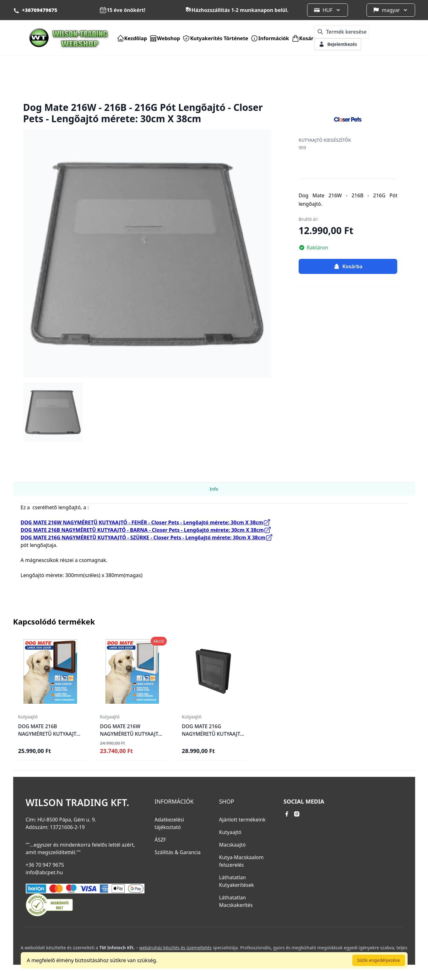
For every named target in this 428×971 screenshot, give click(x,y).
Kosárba (347, 266)
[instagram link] (297, 814)
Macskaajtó (232, 844)
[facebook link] (287, 814)
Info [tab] (214, 489)
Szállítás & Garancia (177, 852)
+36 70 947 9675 (45, 864)
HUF (327, 10)
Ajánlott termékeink (242, 819)
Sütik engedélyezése (378, 960)
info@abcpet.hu (44, 872)
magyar (391, 10)
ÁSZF (160, 839)
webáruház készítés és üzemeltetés (175, 948)
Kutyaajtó (230, 832)
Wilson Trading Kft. (77, 802)
